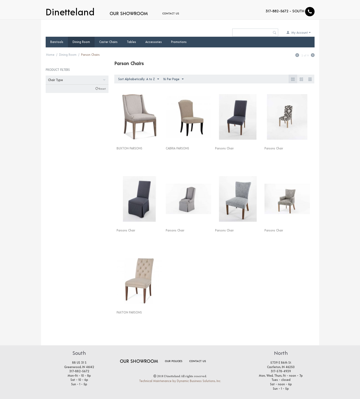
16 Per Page (173, 79)
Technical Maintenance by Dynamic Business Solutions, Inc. (180, 381)
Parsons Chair (224, 148)
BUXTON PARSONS (129, 148)
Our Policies (173, 361)
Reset (102, 88)
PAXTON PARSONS (129, 312)
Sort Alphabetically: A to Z (138, 79)
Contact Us (163, 13)
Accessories (153, 42)
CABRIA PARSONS (177, 148)
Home (50, 54)
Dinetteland (70, 11)
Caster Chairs (108, 42)
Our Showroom (129, 13)
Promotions (179, 42)
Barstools (56, 42)
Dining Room (81, 42)
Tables (131, 42)
